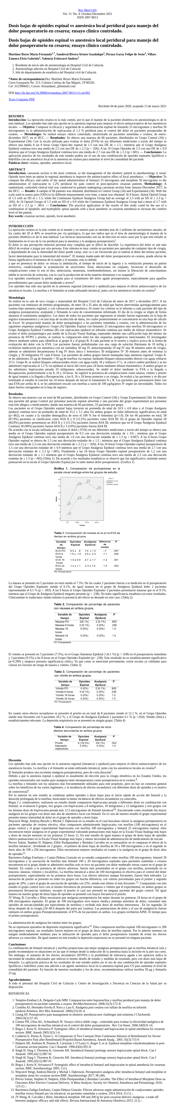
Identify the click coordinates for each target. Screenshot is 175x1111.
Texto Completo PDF (22, 99)
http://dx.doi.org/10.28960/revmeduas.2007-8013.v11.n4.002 (52, 93)
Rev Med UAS (87, 10)
